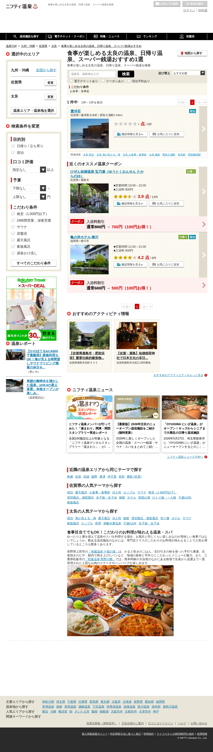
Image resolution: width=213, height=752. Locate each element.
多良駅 (182, 154)
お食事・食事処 (99, 492)
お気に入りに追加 (168, 134)
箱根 (59, 706)
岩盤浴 (22, 233)
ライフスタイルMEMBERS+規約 (175, 733)
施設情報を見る (131, 134)
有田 (122, 476)
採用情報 (202, 733)
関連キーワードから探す (23, 716)
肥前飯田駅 (194, 154)
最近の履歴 (195, 4)
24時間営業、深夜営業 (34, 220)
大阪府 (116, 701)
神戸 (156, 711)
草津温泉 (48, 706)
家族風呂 (73, 502)
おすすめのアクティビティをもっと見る (178, 375)
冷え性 (116, 492)
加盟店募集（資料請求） (101, 723)
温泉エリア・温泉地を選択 (33, 110)
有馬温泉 (70, 706)
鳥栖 (70, 476)
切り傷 (164, 518)
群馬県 (93, 701)
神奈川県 (48, 701)
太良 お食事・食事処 (134, 154)
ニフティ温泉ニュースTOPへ (185, 456)
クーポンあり (115, 81)
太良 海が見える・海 (108, 154)
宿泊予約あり (141, 81)
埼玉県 (60, 701)
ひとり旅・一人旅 (164, 497)
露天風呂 (81, 492)
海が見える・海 (85, 518)
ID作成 (202, 10)
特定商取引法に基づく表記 (125, 733)
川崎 (53, 711)
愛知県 (149, 701)
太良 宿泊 (88, 154)
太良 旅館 (154, 154)
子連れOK (184, 497)
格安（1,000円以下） (162, 492)
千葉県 (71, 701)
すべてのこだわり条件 (34, 263)
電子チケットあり (86, 81)
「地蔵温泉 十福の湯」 (103, 551)
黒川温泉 (144, 706)
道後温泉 (129, 706)
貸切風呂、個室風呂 (80, 497)
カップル (129, 492)
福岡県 (160, 701)
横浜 (45, 711)
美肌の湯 (144, 497)
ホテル (131, 497)
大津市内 (145, 711)
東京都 (105, 701)
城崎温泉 (84, 706)
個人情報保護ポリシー (94, 733)
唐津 (102, 476)
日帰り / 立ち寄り (30, 146)
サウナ (141, 492)
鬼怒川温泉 (170, 706)
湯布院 (156, 706)
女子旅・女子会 (106, 497)
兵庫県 (82, 701)
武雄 (86, 476)
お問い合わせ (199, 723)
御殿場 (104, 711)
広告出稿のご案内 (133, 723)
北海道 (127, 701)
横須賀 (62, 711)
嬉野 (94, 476)
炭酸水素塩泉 (112, 523)
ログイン (189, 10)
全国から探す (46, 70)
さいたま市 (82, 711)
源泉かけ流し (27, 253)
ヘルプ (182, 723)
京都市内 (131, 711)
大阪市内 (117, 711)
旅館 (122, 497)
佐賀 (78, 476)
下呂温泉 (98, 706)
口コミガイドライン (160, 723)
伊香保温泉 (113, 706)
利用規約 (149, 733)
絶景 (98, 523)
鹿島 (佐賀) (134, 476)
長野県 (138, 701)
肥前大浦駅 (169, 154)
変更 (50, 82)
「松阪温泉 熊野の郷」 (100, 559)
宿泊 (70, 492)
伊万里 (112, 476)
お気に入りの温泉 (167, 4)
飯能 (95, 711)
